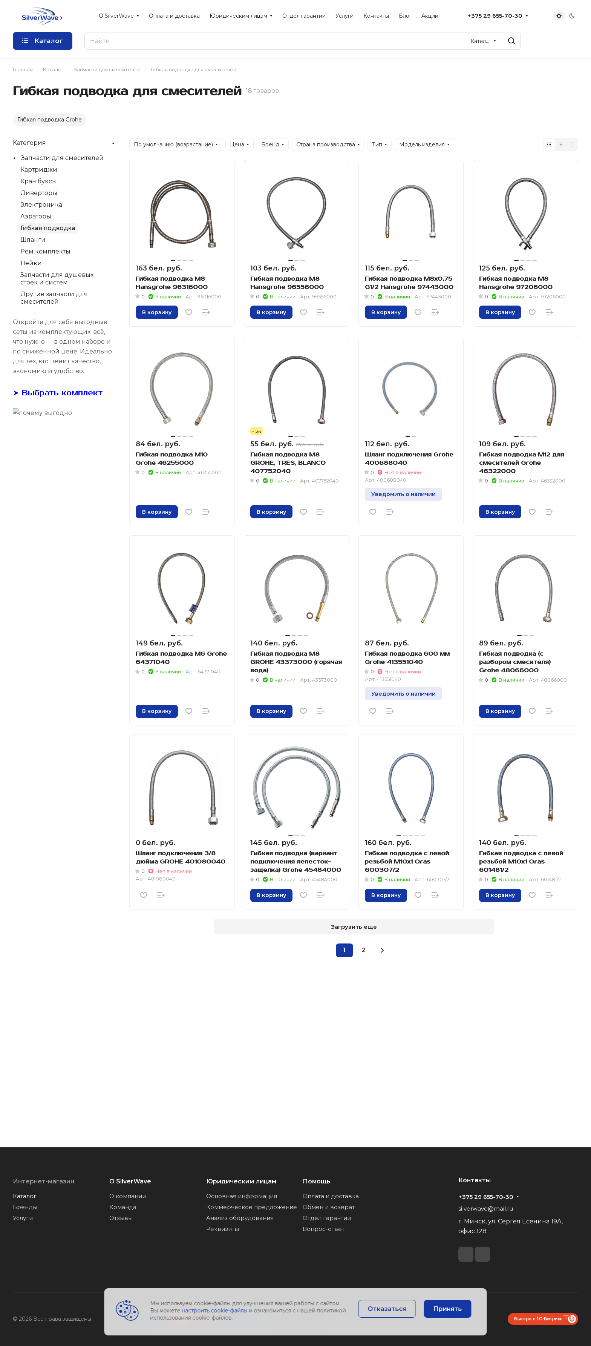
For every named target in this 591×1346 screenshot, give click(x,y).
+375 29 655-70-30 (494, 15)
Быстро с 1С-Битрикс (538, 1318)
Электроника (41, 204)
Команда (122, 1207)
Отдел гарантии (327, 1218)
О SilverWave (130, 1181)
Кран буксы (38, 181)
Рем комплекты (45, 251)
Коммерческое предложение (251, 1207)
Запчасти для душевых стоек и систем (56, 278)
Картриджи (38, 169)
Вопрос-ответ (323, 1228)
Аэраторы (35, 216)
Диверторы (38, 193)
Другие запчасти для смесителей (54, 297)
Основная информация (241, 1196)
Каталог (25, 1196)
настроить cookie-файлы (215, 1310)
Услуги (23, 1218)
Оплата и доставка (331, 1196)
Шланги (33, 239)
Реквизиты (222, 1228)
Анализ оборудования (240, 1218)
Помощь (317, 1181)
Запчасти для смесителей (62, 157)
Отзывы (121, 1218)
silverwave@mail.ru (485, 1208)
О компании (127, 1196)
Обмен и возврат (329, 1207)
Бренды (25, 1207)
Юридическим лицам (241, 1181)
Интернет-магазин (43, 1181)
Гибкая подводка (47, 228)
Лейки (31, 263)
